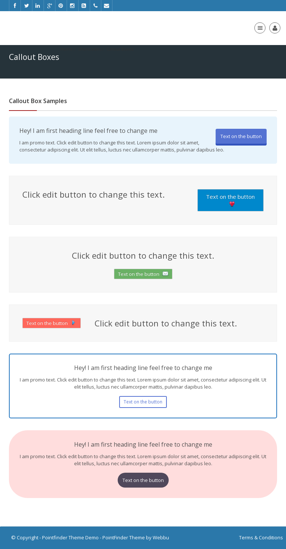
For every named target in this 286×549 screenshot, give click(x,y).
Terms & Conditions (261, 537)
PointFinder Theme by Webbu (135, 537)
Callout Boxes (120, 49)
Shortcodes (89, 49)
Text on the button (241, 136)
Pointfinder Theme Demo (70, 537)
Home (66, 49)
